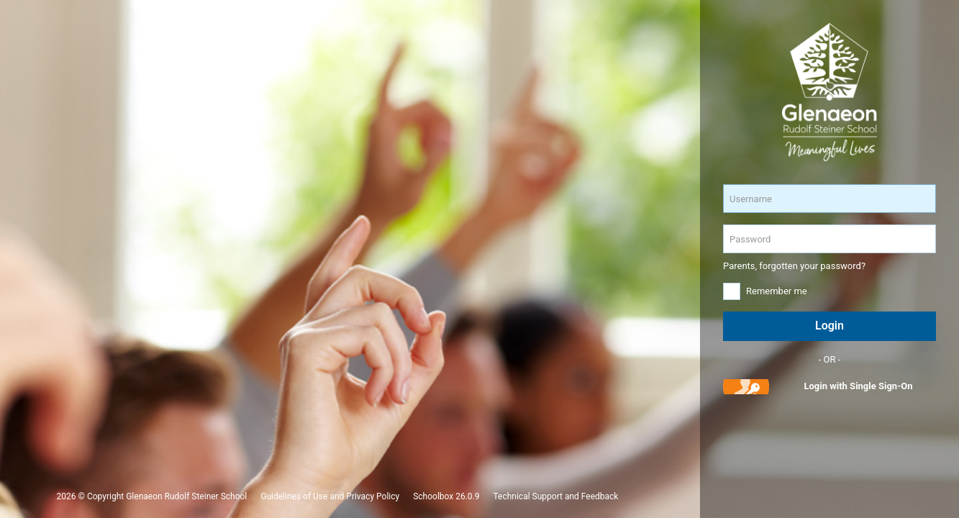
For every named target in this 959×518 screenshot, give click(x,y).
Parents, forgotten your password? (794, 265)
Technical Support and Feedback (555, 496)
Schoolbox (433, 496)
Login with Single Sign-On (858, 386)
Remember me (776, 291)
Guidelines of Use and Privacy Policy (329, 496)
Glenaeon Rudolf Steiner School (186, 496)
